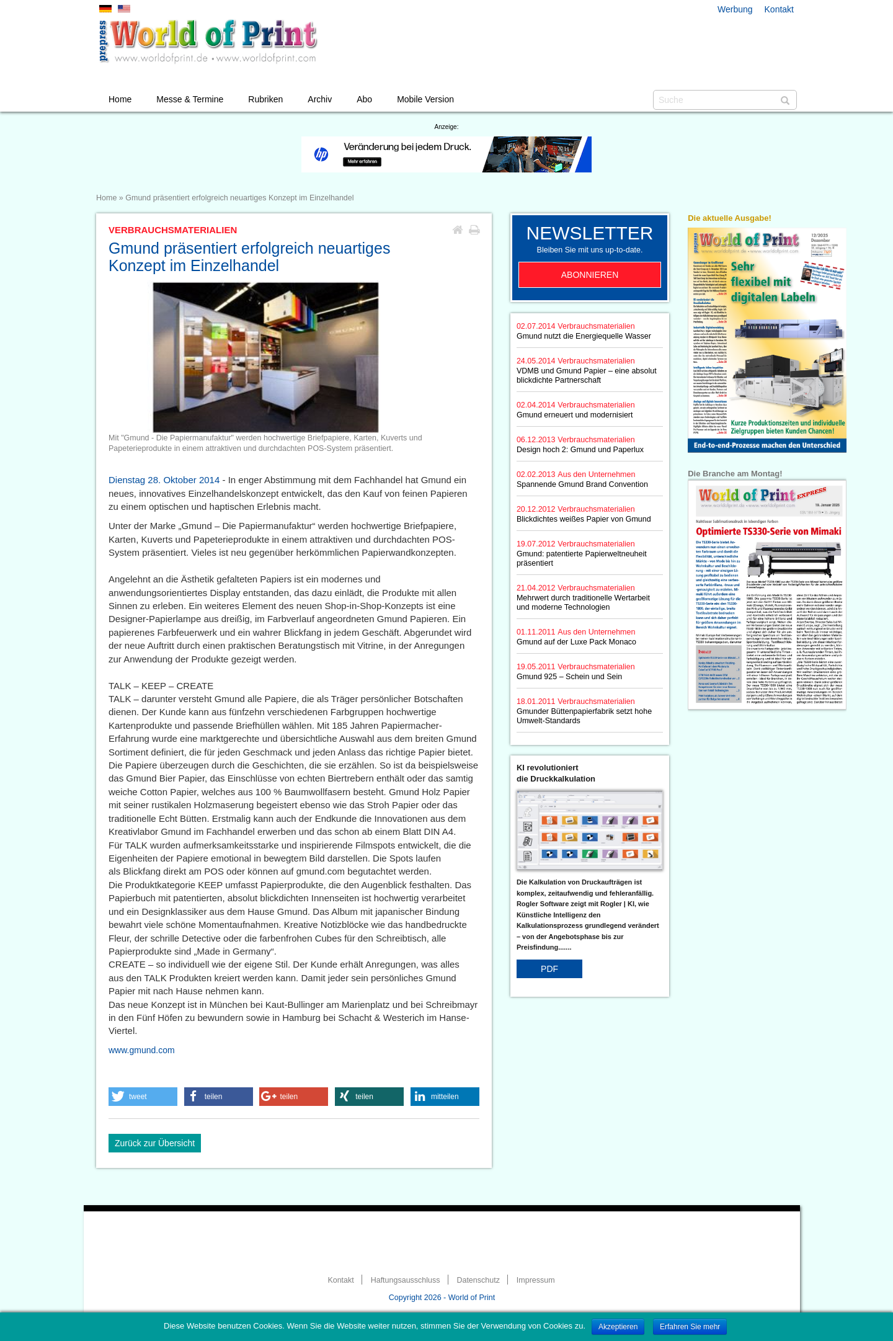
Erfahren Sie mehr (690, 1326)
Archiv (320, 99)
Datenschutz (477, 1280)
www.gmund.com (142, 1050)
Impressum (536, 1280)
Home (120, 99)
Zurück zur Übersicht (155, 1143)
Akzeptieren (618, 1326)
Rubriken (265, 99)
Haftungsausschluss (405, 1280)
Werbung (735, 9)
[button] (143, 1096)
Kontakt (779, 9)
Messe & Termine (189, 99)
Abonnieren (590, 275)
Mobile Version (425, 99)
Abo (364, 99)
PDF (549, 969)
